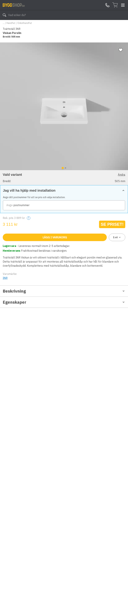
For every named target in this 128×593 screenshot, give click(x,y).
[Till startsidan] (14, 5)
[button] (64, 177)
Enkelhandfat (25, 23)
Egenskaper (64, 302)
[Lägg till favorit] (120, 50)
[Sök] (4, 15)
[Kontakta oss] (107, 5)
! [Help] (28, 218)
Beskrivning (64, 291)
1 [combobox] (117, 237)
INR (5, 278)
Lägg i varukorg (55, 237)
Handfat (11, 23)
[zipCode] (64, 205)
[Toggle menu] (122, 5)
